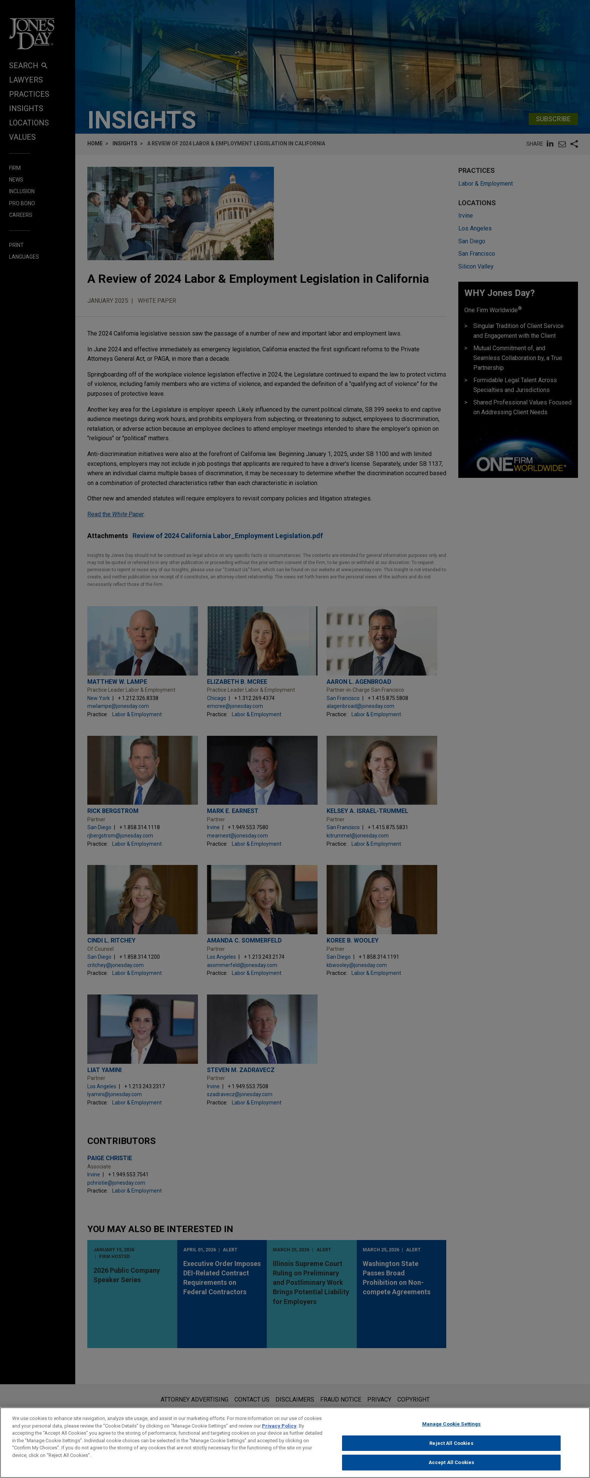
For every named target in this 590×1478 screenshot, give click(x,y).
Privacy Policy (279, 1427)
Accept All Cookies (451, 1463)
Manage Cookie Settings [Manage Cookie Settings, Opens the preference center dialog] (451, 1425)
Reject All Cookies (451, 1444)
